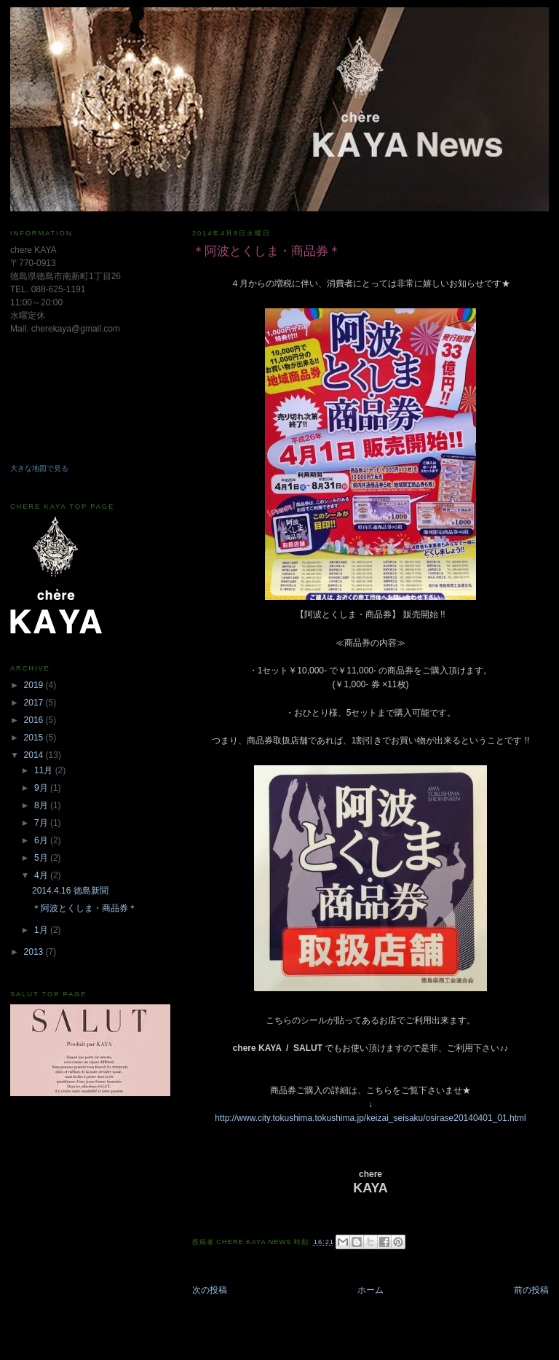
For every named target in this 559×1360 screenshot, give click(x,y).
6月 (42, 840)
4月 (42, 875)
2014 (35, 755)
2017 (35, 702)
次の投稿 (209, 1290)
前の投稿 (531, 1290)
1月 (42, 930)
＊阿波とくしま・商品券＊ (84, 908)
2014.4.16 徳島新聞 (70, 891)
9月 (42, 788)
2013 (35, 952)
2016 (35, 720)
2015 (35, 737)
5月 (42, 858)
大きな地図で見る (39, 468)
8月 (42, 805)
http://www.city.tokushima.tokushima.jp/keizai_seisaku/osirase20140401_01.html (370, 1118)
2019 (35, 685)
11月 (44, 770)
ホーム (370, 1290)
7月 (42, 823)
